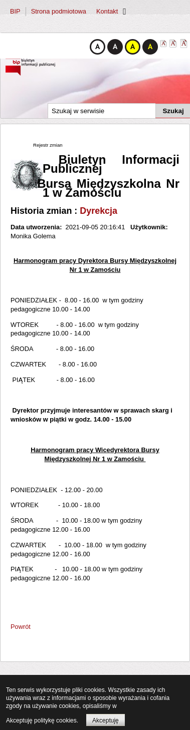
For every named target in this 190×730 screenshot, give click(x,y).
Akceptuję (105, 720)
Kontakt (107, 11)
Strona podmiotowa (58, 11)
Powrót (21, 626)
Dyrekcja (98, 211)
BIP (15, 11)
